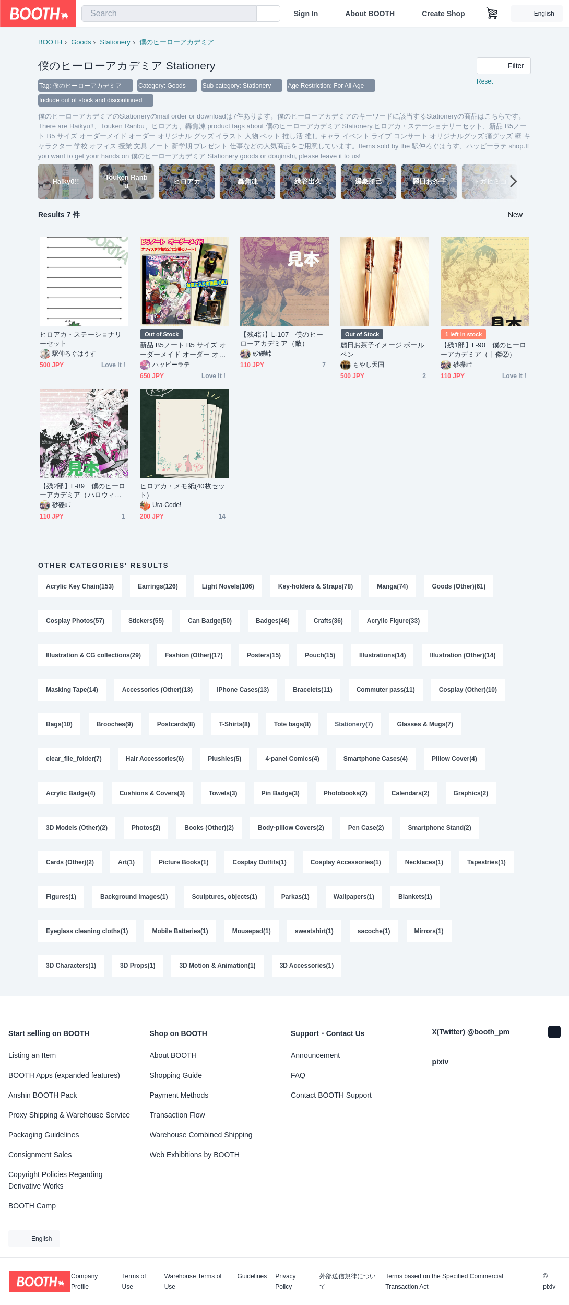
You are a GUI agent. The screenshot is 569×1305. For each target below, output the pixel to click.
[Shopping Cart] (492, 13)
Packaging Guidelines (43, 1135)
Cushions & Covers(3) (152, 793)
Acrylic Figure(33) (393, 621)
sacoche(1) (374, 931)
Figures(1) (61, 896)
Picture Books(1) (183, 862)
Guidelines (252, 1276)
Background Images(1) (134, 896)
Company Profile (84, 1281)
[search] (246, 14)
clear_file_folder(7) (74, 758)
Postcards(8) (176, 724)
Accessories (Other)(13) (157, 689)
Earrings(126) (158, 586)
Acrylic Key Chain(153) (80, 586)
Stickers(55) (146, 621)
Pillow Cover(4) (454, 758)
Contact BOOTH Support (331, 1095)
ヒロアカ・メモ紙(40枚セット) (182, 490)
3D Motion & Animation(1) (217, 965)
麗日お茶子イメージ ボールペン (382, 349)
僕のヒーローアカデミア (176, 42)
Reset (485, 81)
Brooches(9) (115, 724)
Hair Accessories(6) (155, 758)
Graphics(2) (471, 793)
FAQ (298, 1075)
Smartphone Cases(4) (375, 758)
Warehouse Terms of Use (193, 1281)
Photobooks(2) (346, 793)
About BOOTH (370, 13)
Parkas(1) (295, 896)
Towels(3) (223, 793)
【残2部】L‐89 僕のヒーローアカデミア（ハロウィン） (82, 490)
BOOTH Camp (32, 1206)
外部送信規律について (347, 1281)
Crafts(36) (328, 621)
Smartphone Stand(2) (439, 827)
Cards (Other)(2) (70, 862)
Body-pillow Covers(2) (291, 827)
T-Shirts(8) (234, 724)
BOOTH (50, 42)
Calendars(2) (411, 793)
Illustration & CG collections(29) (93, 655)
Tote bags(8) (292, 724)
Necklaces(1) (424, 862)
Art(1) (126, 862)
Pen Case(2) (366, 827)
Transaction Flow (177, 1115)
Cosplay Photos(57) (75, 621)
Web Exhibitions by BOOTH (195, 1154)
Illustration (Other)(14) (462, 655)
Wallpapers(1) (354, 896)
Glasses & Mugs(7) (425, 724)
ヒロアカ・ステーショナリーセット (81, 339)
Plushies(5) (224, 758)
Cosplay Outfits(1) (259, 862)
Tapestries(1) (486, 862)
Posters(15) (264, 655)
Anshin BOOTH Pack (42, 1095)
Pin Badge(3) (281, 793)
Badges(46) (273, 621)
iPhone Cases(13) (243, 689)
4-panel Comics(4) (292, 758)
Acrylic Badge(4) (71, 793)
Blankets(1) (415, 896)
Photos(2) (146, 827)
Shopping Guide (176, 1075)
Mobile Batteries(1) (180, 931)
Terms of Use (134, 1281)
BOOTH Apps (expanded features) (64, 1075)
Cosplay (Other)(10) (468, 689)
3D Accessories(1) (307, 965)
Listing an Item (32, 1055)
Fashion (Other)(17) (194, 655)
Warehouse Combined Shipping (201, 1135)
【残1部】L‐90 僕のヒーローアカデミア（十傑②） (483, 349)
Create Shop (443, 13)
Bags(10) (59, 724)
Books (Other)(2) (209, 827)
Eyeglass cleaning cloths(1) (87, 931)
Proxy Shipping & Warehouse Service (69, 1115)
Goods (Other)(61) (459, 586)
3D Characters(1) (71, 965)
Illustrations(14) (382, 655)
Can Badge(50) (210, 621)
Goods (81, 42)
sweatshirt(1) (314, 931)
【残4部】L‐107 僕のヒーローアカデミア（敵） (281, 339)
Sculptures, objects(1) (224, 896)
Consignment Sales (40, 1154)
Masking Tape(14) (72, 689)
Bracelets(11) (312, 689)
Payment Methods (179, 1095)
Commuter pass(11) (386, 689)
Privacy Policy (285, 1281)
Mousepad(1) (251, 931)
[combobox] (169, 13)
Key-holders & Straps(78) (315, 586)
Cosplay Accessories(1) (346, 862)
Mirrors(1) (429, 931)
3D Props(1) (137, 965)
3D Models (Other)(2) (77, 827)
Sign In (306, 13)
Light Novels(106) (228, 586)
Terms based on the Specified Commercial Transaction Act (444, 1281)
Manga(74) (392, 586)
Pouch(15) (320, 655)
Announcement (315, 1055)
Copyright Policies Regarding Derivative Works (55, 1180)
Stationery (115, 42)
